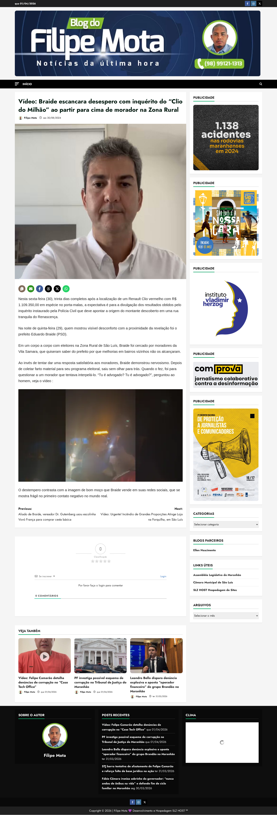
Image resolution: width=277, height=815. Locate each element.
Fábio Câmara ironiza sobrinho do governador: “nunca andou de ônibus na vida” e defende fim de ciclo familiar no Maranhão (138, 783)
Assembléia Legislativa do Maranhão (217, 575)
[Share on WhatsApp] (66, 288)
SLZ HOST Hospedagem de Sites (215, 590)
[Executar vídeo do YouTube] (100, 435)
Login (163, 576)
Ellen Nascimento (204, 550)
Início (27, 84)
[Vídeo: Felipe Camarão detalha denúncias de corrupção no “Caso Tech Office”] (44, 655)
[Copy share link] (21, 288)
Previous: (59, 514)
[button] (17, 83)
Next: (142, 514)
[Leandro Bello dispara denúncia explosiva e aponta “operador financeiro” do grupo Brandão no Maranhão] (156, 655)
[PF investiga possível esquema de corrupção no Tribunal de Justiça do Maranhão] (100, 655)
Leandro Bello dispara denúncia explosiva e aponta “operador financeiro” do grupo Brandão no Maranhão (154, 685)
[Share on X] (57, 288)
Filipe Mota (27, 118)
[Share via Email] (30, 288)
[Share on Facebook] (39, 288)
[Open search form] (261, 84)
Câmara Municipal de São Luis (213, 582)
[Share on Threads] (48, 288)
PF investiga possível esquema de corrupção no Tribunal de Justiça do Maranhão (100, 682)
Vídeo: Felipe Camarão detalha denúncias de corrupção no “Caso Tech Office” (43, 682)
